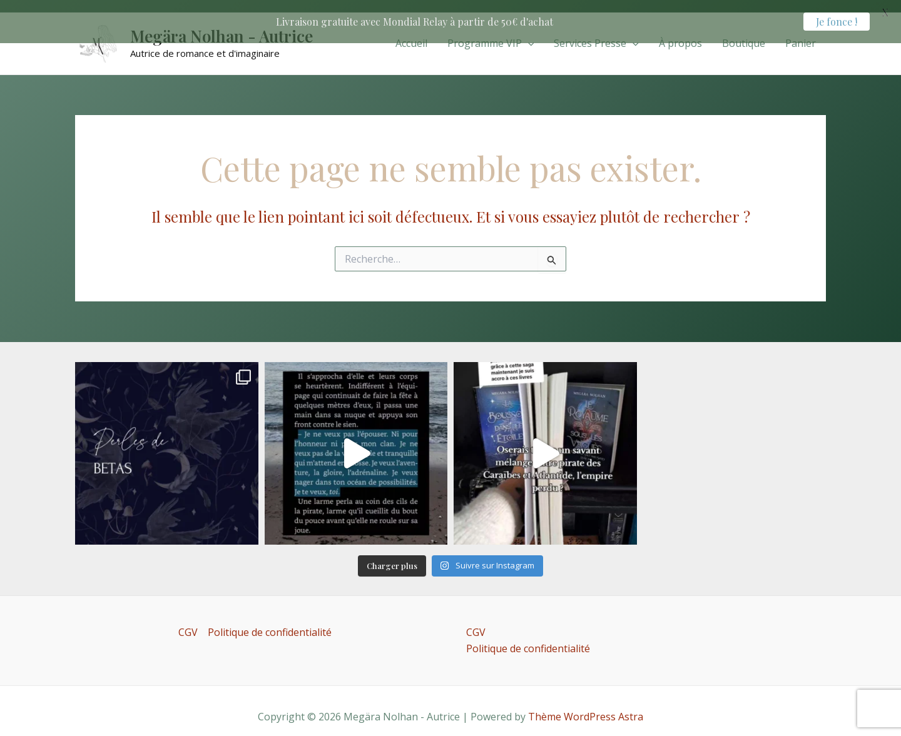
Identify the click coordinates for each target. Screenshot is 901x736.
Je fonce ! (836, 21)
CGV (188, 623)
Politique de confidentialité (270, 623)
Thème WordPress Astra (585, 707)
